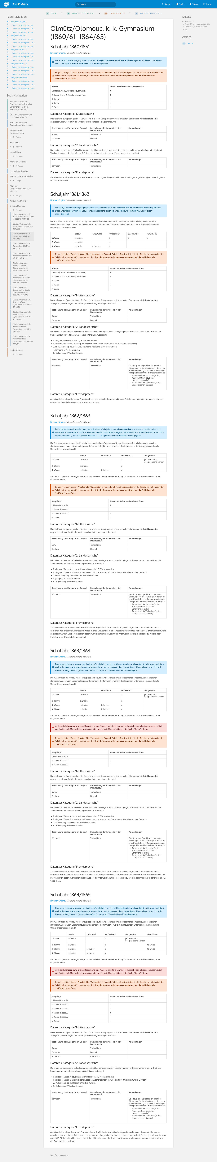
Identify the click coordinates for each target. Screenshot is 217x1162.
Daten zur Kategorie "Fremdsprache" (23, 32)
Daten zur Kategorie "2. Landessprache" (23, 28)
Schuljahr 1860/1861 (18, 21)
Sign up (193, 4)
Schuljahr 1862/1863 (18, 49)
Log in (207, 4)
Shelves (166, 4)
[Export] (196, 43)
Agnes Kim (206, 24)
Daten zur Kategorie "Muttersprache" (23, 25)
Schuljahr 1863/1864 (18, 63)
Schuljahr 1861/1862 (18, 35)
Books (180, 4)
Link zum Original (57, 53)
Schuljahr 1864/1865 (18, 77)
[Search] (78, 4)
